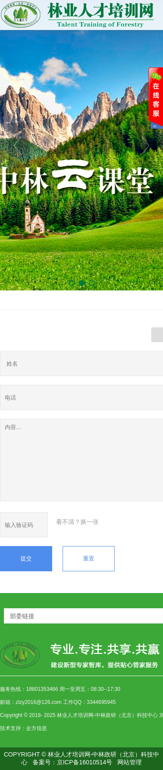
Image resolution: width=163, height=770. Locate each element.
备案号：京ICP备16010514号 (73, 762)
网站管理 (129, 762)
